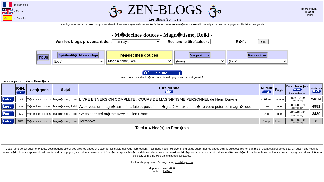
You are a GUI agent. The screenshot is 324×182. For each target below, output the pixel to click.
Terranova (87, 121)
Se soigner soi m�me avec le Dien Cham (113, 114)
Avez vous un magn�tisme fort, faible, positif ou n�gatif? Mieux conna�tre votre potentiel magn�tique (165, 107)
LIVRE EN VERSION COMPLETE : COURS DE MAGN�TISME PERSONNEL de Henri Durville (158, 99)
